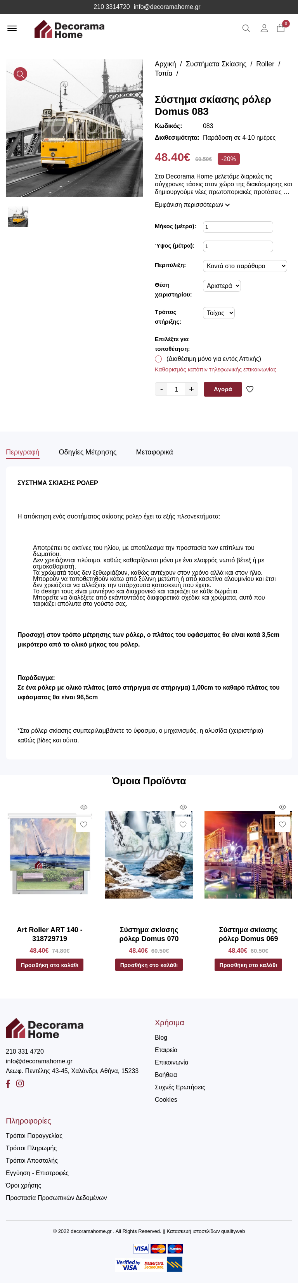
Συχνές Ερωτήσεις (180, 1087)
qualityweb (233, 1231)
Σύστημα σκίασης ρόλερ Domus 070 (149, 934)
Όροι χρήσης (23, 1185)
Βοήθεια (166, 1074)
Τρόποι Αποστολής (32, 1160)
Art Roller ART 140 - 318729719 (49, 934)
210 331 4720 (25, 1051)
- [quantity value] (161, 389)
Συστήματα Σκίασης (216, 64)
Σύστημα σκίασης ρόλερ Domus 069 (248, 934)
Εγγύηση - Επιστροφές (37, 1173)
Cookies (166, 1099)
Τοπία (164, 73)
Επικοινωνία (172, 1062)
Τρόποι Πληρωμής (31, 1148)
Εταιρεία (166, 1050)
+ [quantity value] (191, 389)
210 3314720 (112, 7)
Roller (265, 64)
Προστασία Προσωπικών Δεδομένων (56, 1198)
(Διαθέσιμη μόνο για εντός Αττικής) (213, 358)
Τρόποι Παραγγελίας (34, 1135)
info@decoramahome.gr (167, 7)
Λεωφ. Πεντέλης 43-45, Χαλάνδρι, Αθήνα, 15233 (72, 1071)
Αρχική (165, 64)
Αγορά (223, 389)
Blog (161, 1037)
